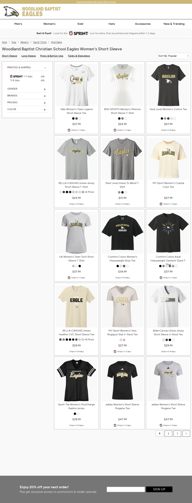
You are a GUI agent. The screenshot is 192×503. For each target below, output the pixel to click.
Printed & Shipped (19, 67)
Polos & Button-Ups (51, 55)
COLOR (11, 109)
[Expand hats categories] (111, 24)
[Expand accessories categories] (142, 24)
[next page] (186, 434)
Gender (12, 88)
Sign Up (159, 489)
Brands (12, 95)
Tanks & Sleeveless (79, 55)
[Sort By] (173, 56)
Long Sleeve (28, 55)
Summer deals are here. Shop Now (96, 1)
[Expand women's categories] (49, 24)
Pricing (12, 102)
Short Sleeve (9, 55)
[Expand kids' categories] (80, 24)
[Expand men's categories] (18, 24)
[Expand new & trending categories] (173, 24)
